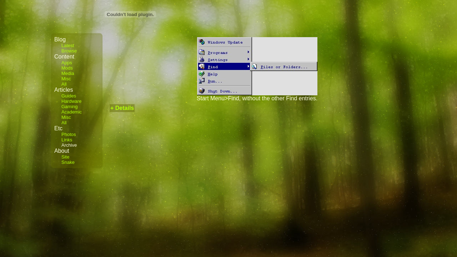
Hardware (71, 101)
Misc (66, 78)
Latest (67, 45)
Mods (67, 68)
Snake (68, 162)
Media (67, 73)
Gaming (69, 106)
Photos (68, 134)
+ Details (122, 108)
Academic (71, 112)
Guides (68, 96)
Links (66, 139)
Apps (66, 62)
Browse (69, 51)
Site (65, 157)
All (63, 84)
